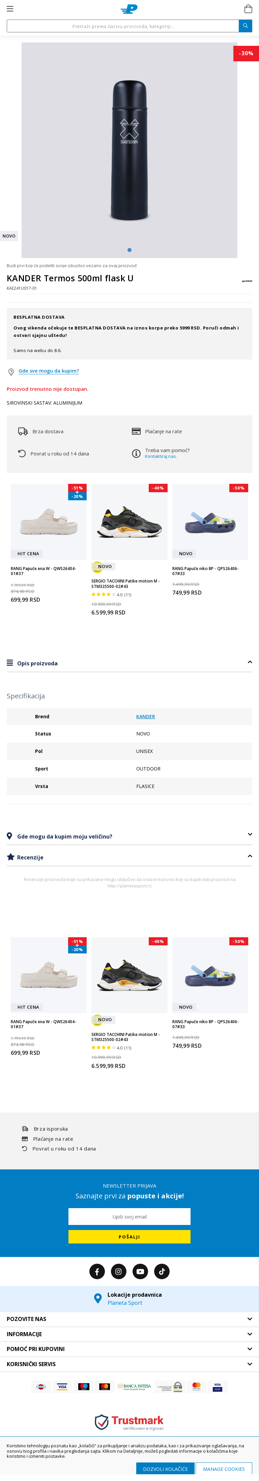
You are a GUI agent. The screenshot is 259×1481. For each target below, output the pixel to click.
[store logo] (129, 9)
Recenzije (30, 857)
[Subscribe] (129, 1236)
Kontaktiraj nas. (161, 456)
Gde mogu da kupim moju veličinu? (64, 836)
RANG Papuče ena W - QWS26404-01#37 (43, 571)
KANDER (145, 716)
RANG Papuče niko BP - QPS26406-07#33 (205, 571)
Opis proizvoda (37, 663)
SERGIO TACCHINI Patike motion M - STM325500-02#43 (125, 583)
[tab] (129, 663)
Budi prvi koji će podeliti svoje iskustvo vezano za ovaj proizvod (72, 265)
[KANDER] (247, 284)
